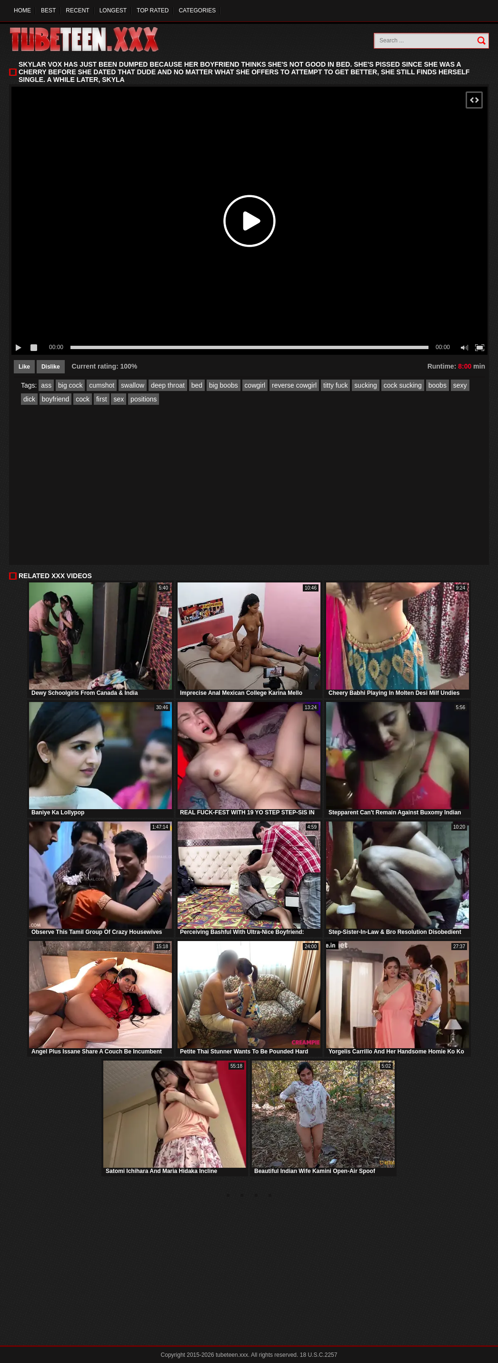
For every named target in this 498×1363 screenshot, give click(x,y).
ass (46, 385)
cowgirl (255, 385)
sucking (365, 385)
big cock (70, 385)
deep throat (168, 385)
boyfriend (56, 399)
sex (118, 399)
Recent (77, 10)
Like (24, 366)
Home (22, 10)
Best (48, 10)
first (101, 399)
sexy (460, 385)
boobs (437, 385)
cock (83, 399)
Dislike (50, 366)
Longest (113, 10)
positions (143, 399)
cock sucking (403, 385)
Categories (197, 10)
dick (29, 399)
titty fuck (335, 385)
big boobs (223, 385)
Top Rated (153, 10)
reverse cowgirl (294, 385)
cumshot (101, 385)
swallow (132, 385)
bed (196, 385)
